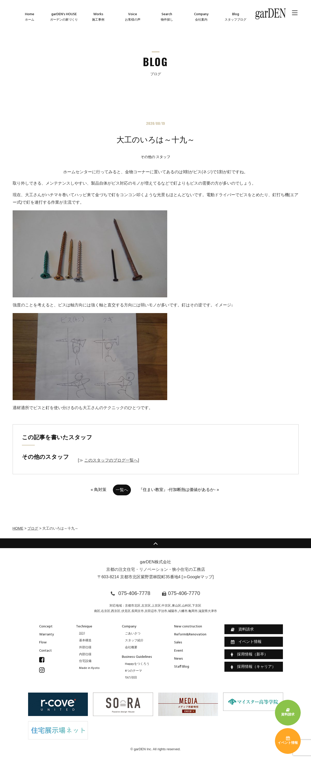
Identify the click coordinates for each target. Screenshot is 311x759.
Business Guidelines (137, 657)
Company (129, 626)
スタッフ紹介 (134, 640)
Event (178, 651)
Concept (46, 626)
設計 (82, 633)
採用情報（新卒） (249, 654)
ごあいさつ (132, 633)
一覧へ (122, 490)
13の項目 (131, 677)
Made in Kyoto (89, 668)
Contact (45, 651)
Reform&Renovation (190, 634)
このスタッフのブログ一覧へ (111, 460)
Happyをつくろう (137, 664)
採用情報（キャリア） (253, 666)
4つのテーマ (133, 671)
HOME (18, 528)
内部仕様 (85, 654)
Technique (84, 626)
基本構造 (85, 640)
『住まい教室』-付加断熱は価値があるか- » (179, 489)
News (178, 659)
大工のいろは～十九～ (155, 139)
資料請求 (242, 629)
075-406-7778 (134, 593)
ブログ (32, 528)
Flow (43, 642)
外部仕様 (85, 647)
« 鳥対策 (98, 489)
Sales (178, 642)
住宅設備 (85, 661)
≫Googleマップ (198, 577)
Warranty (46, 634)
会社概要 (131, 647)
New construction (188, 626)
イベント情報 (246, 641)
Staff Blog (181, 667)
